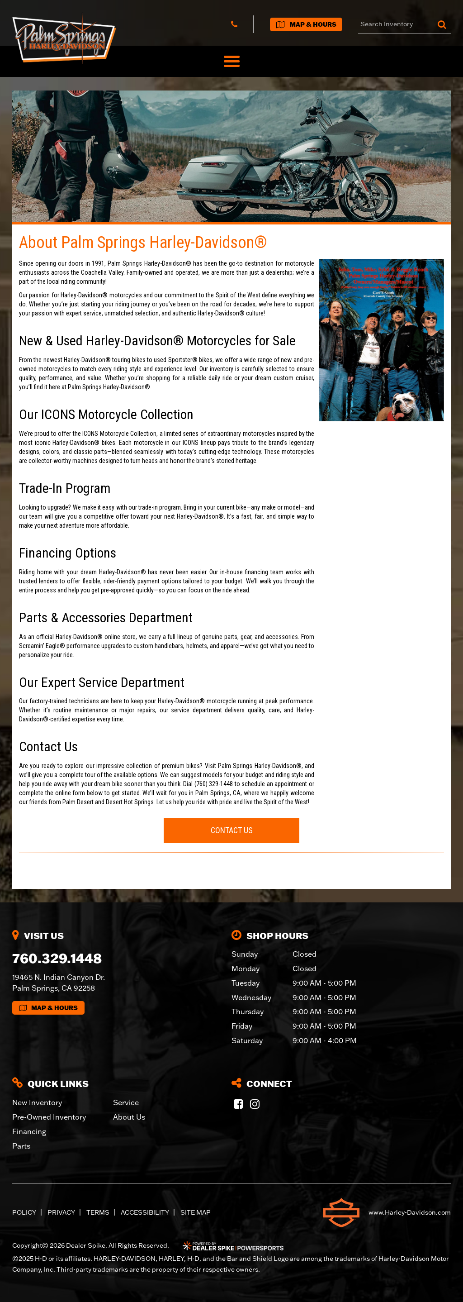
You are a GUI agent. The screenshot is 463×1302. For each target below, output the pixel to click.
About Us (129, 1116)
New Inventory (37, 1102)
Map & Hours (48, 1008)
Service (126, 1102)
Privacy (61, 1212)
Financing (29, 1131)
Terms (97, 1212)
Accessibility (145, 1212)
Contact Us (232, 830)
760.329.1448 (57, 958)
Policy (24, 1212)
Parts (21, 1145)
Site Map (195, 1212)
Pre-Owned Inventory (49, 1116)
